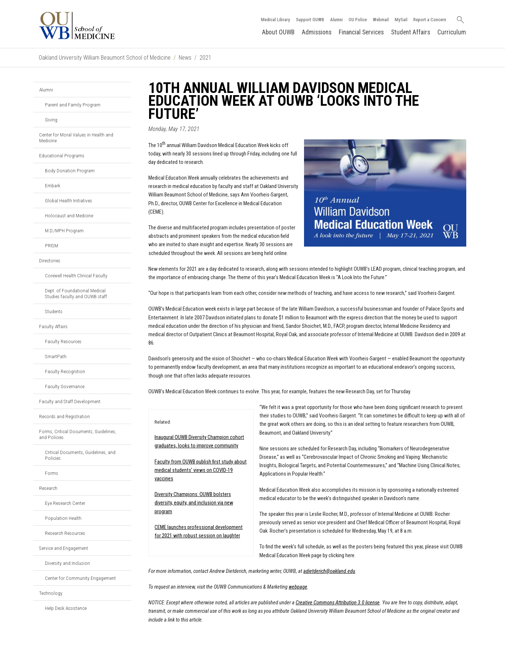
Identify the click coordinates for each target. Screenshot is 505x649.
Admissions (316, 32)
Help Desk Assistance (66, 608)
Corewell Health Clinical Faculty (76, 275)
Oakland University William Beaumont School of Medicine (105, 57)
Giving (51, 120)
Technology (50, 593)
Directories (49, 260)
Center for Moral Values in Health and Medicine (76, 137)
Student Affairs (410, 32)
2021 (205, 57)
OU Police (358, 19)
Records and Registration (64, 416)
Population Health (63, 518)
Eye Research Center (65, 503)
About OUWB (278, 32)
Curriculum (451, 32)
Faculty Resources (63, 341)
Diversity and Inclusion (67, 563)
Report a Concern (429, 19)
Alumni (336, 19)
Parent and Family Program (72, 105)
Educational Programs (61, 155)
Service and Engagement (63, 548)
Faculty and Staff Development (69, 401)
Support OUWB (310, 19)
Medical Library (275, 19)
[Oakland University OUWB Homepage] (93, 25)
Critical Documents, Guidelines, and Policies (80, 455)
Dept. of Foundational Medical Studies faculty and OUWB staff (76, 293)
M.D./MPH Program (64, 230)
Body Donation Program (70, 170)
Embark (52, 185)
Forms (51, 473)
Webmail (381, 19)
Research (48, 488)
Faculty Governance (64, 386)
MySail (401, 19)
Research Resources (65, 533)
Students (53, 311)
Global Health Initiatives (68, 200)
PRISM (51, 245)
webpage (298, 587)
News (185, 57)
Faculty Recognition (65, 371)
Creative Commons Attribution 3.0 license (338, 603)
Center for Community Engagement (80, 578)
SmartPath (56, 356)
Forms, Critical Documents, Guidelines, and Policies (77, 434)
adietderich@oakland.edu (329, 571)
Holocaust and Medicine (69, 215)
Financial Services (361, 32)
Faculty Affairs (53, 326)
